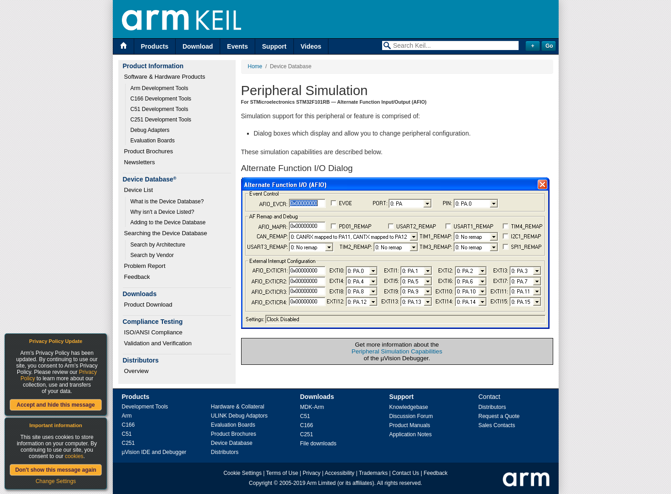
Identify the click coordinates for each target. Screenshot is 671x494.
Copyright (260, 483)
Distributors (225, 452)
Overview (136, 371)
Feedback (137, 276)
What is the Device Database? (167, 201)
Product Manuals (409, 425)
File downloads (318, 443)
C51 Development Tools (159, 109)
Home (255, 66)
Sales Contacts (497, 425)
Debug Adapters (150, 130)
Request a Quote (499, 416)
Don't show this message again (55, 470)
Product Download (148, 304)
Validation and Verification (158, 343)
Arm (127, 416)
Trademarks (373, 473)
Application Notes (410, 434)
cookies (74, 456)
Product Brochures (148, 151)
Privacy (311, 473)
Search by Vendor (152, 255)
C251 (128, 443)
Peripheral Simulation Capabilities (397, 351)
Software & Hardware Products (164, 76)
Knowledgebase (408, 407)
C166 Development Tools (161, 99)
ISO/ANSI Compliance (153, 332)
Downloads (317, 396)
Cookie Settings (242, 473)
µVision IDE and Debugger (154, 452)
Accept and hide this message (55, 405)
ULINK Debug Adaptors (239, 416)
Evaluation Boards (153, 140)
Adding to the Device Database (168, 222)
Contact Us (405, 473)
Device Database (231, 443)
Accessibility (339, 473)
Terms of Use (282, 473)
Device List (138, 190)
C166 (128, 425)
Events (237, 46)
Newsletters (139, 162)
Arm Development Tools (159, 88)
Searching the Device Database (165, 233)
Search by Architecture (158, 245)
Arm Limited (321, 483)
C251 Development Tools (161, 119)
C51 (127, 434)
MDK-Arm (312, 407)
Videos (311, 46)
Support (274, 46)
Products (155, 46)
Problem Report (145, 265)
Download (197, 46)
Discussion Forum (411, 416)
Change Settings (55, 481)
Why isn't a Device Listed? (162, 212)
